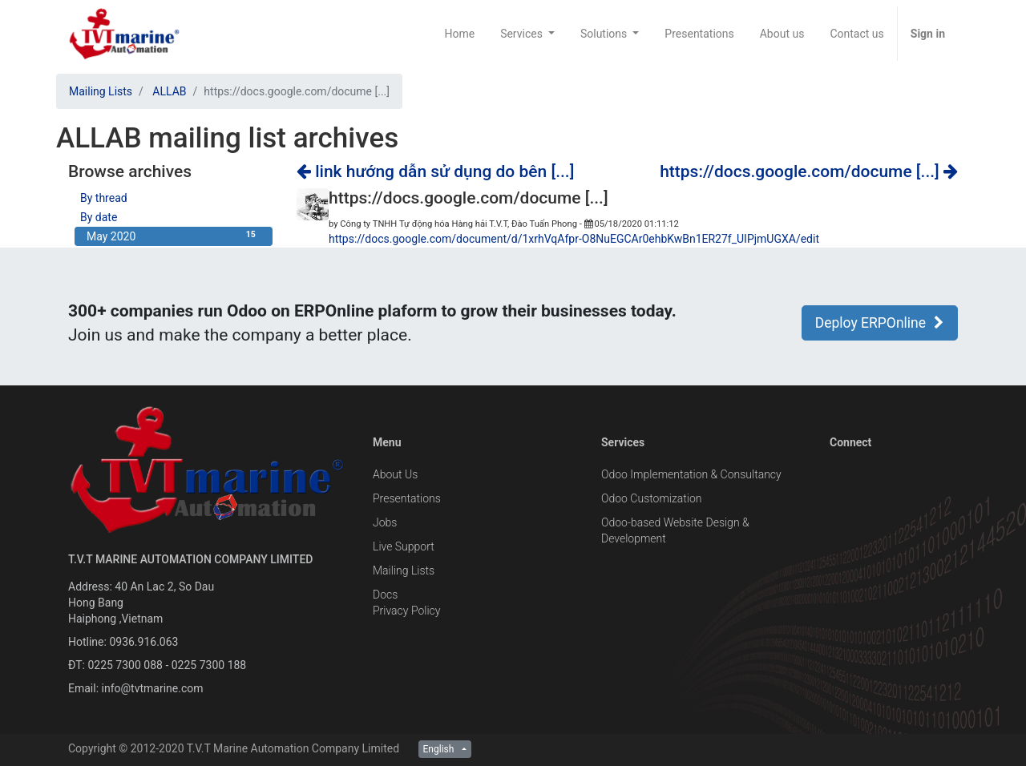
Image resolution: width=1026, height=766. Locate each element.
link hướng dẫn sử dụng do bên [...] (435, 171)
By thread (103, 198)
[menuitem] (459, 33)
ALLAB (169, 91)
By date (98, 217)
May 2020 (174, 235)
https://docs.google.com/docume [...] (809, 171)
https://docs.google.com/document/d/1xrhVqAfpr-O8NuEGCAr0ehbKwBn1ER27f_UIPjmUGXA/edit (574, 238)
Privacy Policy (406, 610)
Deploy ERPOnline (879, 323)
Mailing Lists (100, 91)
